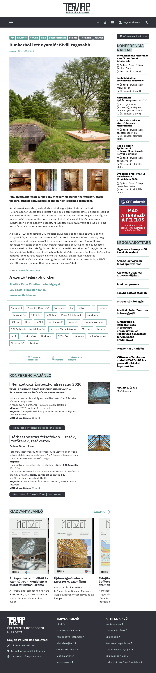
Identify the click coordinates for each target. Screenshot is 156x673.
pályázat (83, 308)
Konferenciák (114, 624)
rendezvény (29, 336)
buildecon (93, 315)
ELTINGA (63, 336)
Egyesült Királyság (38, 308)
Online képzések (67, 649)
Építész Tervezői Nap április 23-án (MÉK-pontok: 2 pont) (130, 68)
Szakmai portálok (117, 655)
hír (71, 308)
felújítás (35, 315)
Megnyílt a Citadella (130, 348)
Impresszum (64, 662)
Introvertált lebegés (22, 295)
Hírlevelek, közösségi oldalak (124, 662)
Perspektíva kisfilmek (70, 636)
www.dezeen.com (29, 270)
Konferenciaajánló (68, 630)
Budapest (16, 308)
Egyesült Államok (71, 315)
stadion (33, 343)
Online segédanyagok (119, 649)
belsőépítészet (98, 336)
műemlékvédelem (94, 322)
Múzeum (87, 329)
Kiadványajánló (66, 643)
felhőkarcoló (55, 322)
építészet (59, 308)
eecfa (14, 336)
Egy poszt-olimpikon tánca (27, 289)
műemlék (78, 336)
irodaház (74, 322)
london (103, 308)
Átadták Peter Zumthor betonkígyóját (34, 284)
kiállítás (15, 322)
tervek (101, 329)
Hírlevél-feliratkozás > (134, 36)
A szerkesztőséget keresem (25, 656)
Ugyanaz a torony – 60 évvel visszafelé (132, 251)
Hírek (60, 624)
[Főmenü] (11, 23)
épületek (51, 315)
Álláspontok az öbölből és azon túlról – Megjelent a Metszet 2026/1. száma (28, 581)
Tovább (99, 512)
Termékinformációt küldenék (26, 651)
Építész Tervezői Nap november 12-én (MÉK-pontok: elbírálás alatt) (130, 188)
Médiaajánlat (65, 655)
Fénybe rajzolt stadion (132, 292)
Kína (27, 322)
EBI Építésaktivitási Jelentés (27, 329)
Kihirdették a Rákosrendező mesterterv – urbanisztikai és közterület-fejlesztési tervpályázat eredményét (131, 330)
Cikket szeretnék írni (21, 645)
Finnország (17, 343)
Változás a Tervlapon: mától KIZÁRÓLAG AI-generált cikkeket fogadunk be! (131, 362)
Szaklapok (113, 636)
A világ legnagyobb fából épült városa (129, 262)
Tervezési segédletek (119, 643)
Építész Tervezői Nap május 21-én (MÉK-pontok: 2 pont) (130, 87)
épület (39, 322)
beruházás (19, 315)
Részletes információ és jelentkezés (37, 427)
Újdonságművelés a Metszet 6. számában (70, 579)
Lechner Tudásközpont (63, 329)
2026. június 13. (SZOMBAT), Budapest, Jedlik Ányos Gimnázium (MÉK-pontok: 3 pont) (131, 109)
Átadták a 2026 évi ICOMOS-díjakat (129, 274)
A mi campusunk (128, 284)
